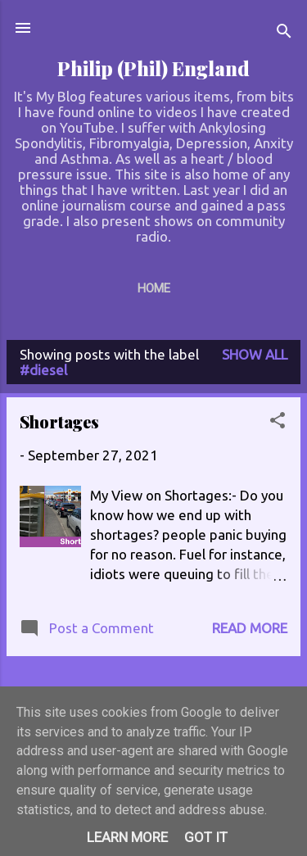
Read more (249, 628)
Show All (254, 354)
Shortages (59, 421)
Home (154, 288)
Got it (206, 837)
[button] (277, 422)
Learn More (127, 837)
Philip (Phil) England (153, 68)
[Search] (284, 33)
